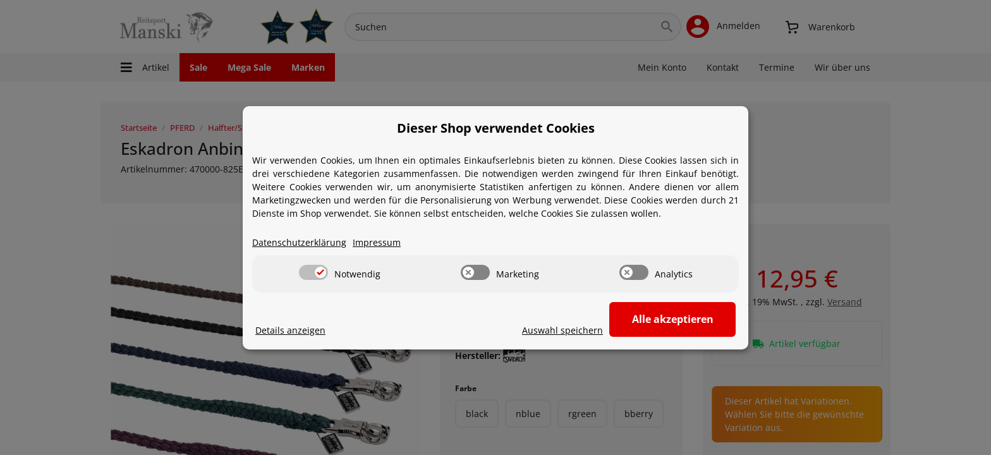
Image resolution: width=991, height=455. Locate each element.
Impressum (377, 242)
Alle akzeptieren (673, 319)
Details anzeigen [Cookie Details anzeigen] (290, 330)
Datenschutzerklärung (299, 242)
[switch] (313, 272)
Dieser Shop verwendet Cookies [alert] (496, 127)
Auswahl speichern (562, 330)
